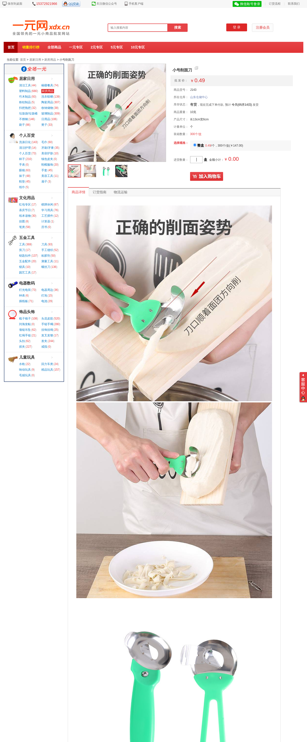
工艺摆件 (47, 215)
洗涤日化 (25, 142)
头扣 (22, 341)
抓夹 (22, 346)
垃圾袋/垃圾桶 (28, 113)
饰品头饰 (27, 312)
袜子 (22, 176)
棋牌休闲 (47, 204)
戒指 (44, 346)
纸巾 (22, 187)
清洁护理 (25, 147)
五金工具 (27, 238)
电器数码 (27, 283)
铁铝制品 (25, 102)
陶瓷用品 (47, 102)
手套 (44, 170)
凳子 (44, 124)
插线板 (23, 301)
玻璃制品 (47, 113)
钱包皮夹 (47, 159)
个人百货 (27, 135)
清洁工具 (25, 85)
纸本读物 (25, 215)
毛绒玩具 (25, 375)
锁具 (22, 267)
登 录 (237, 27)
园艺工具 (25, 272)
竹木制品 (25, 96)
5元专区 (117, 47)
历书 (44, 227)
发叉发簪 (47, 335)
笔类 (22, 227)
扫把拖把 (25, 108)
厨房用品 (50, 59)
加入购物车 (206, 176)
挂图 (22, 221)
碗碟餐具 (47, 85)
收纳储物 (47, 108)
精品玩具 (47, 369)
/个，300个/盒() (218, 145)
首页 (11, 47)
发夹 (44, 341)
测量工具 (47, 261)
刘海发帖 (25, 324)
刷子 (22, 124)
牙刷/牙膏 (47, 147)
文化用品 (27, 198)
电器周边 (47, 290)
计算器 (45, 221)
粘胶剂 (45, 255)
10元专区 (138, 47)
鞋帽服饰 (47, 164)
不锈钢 (23, 119)
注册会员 (263, 27)
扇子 (44, 181)
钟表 (22, 295)
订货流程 (275, 3)
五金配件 (25, 261)
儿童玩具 (27, 357)
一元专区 (76, 47)
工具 (22, 244)
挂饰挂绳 (47, 329)
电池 (44, 301)
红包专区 (25, 204)
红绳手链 (25, 335)
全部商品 (54, 47)
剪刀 (22, 250)
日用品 (45, 119)
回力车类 (47, 364)
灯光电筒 (25, 290)
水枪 (22, 364)
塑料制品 (25, 91)
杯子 (22, 159)
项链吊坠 (25, 329)
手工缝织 (47, 250)
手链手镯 (47, 324)
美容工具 (47, 176)
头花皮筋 (47, 318)
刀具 (44, 244)
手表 (22, 164)
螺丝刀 (45, 267)
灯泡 (44, 295)
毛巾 (44, 142)
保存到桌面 (15, 3)
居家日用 (35, 59)
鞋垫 (22, 181)
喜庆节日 (25, 210)
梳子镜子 (25, 318)
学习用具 (47, 210)
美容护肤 (47, 153)
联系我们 (294, 3)
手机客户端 (136, 3)
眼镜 (22, 170)
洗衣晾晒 (47, 96)
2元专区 (97, 47)
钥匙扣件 (25, 255)
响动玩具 (25, 369)
